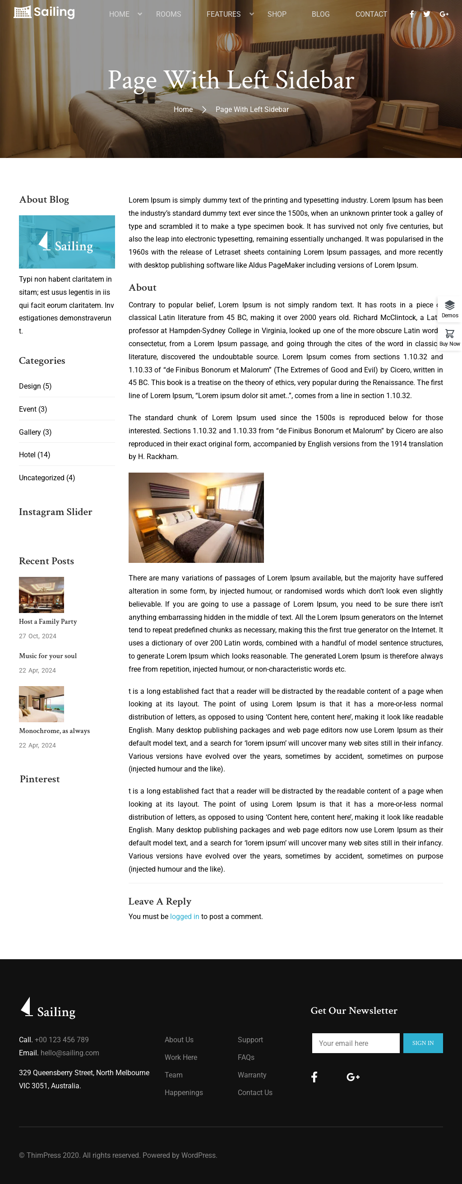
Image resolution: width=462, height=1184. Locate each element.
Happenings (184, 1092)
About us (179, 1039)
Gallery (30, 432)
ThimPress (44, 1155)
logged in (184, 916)
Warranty (252, 1075)
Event (28, 409)
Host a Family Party (48, 622)
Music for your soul (48, 656)
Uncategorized (42, 478)
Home (183, 109)
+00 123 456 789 (62, 1039)
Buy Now (449, 344)
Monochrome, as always (54, 731)
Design (30, 386)
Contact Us (255, 1092)
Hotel (27, 454)
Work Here (181, 1057)
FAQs (246, 1057)
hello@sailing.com (70, 1053)
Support (250, 1039)
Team (174, 1075)
